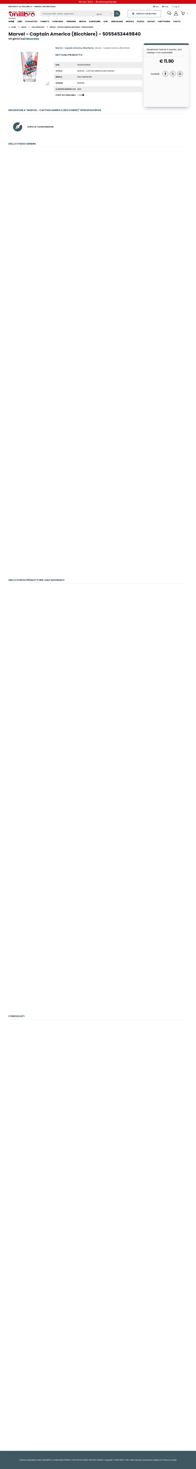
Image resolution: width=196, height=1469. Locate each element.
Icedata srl (157, 1460)
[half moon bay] (38, 27)
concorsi (57, 21)
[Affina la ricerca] (104, 14)
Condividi (155, 73)
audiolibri (94, 21)
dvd (106, 21)
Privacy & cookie (170, 1460)
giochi (151, 21)
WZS (79, 89)
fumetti (44, 21)
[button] (184, 13)
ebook (82, 21)
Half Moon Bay (84, 77)
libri (19, 21)
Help (165, 6)
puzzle (140, 21)
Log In (175, 6)
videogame (117, 21)
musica (130, 21)
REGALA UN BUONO (144, 13)
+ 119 (80, 95)
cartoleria (164, 21)
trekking (71, 21)
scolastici (31, 21)
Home (11, 21)
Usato (177, 21)
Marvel (81, 83)
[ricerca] (67, 14)
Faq (156, 6)
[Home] (12, 27)
